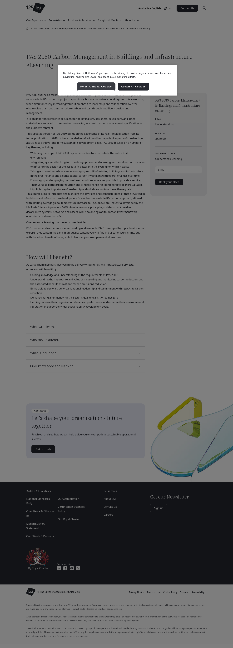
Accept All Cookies (133, 86)
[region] (117, 80)
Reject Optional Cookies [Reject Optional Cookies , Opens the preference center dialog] (96, 86)
